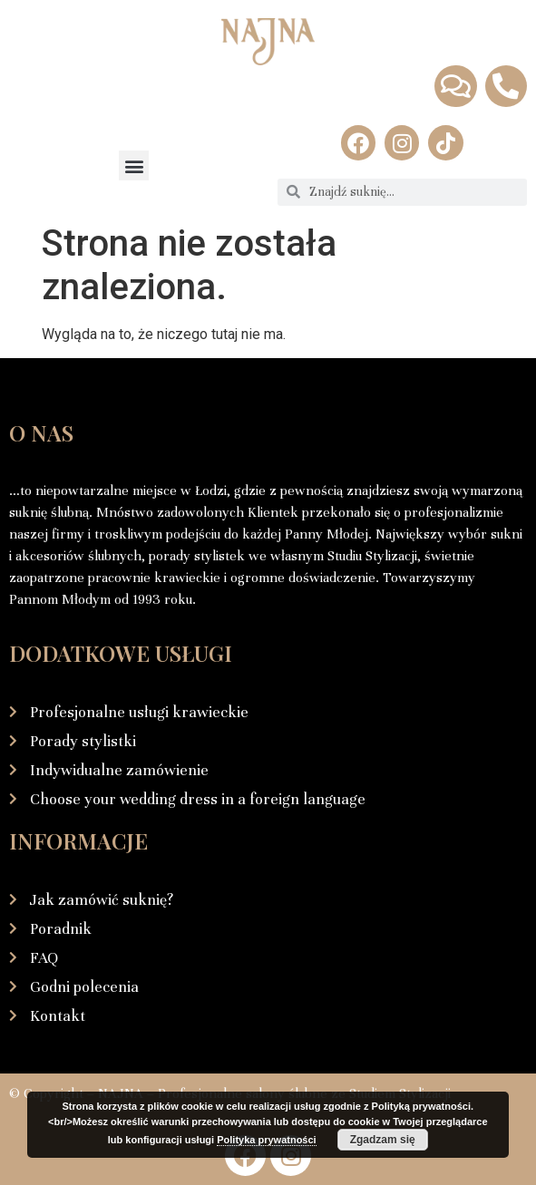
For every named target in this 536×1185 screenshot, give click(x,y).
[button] (134, 165)
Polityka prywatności (266, 1139)
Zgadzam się (382, 1139)
